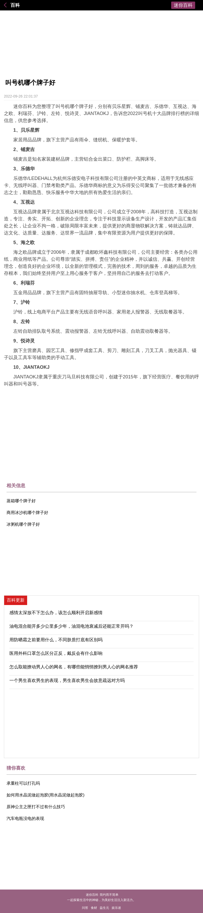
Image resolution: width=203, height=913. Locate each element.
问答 (85, 908)
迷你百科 (183, 5)
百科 (15, 5)
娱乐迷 (116, 908)
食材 (94, 908)
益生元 (104, 908)
